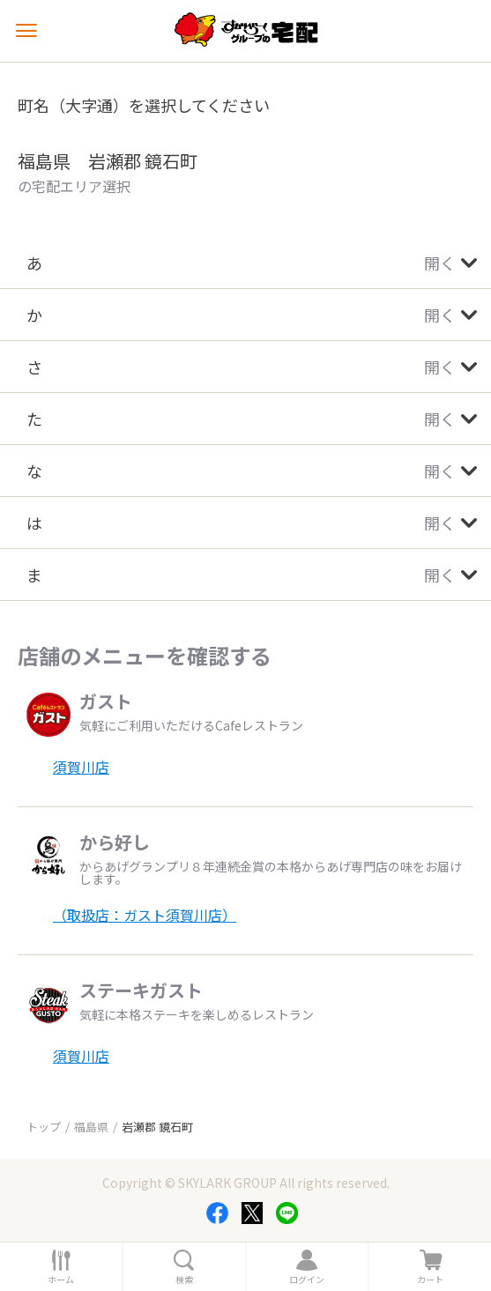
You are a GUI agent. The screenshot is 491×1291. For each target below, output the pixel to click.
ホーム (61, 1279)
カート (430, 1279)
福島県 (91, 1126)
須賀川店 (81, 766)
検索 (184, 1279)
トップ (43, 1126)
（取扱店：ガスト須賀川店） (144, 914)
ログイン (306, 1279)
